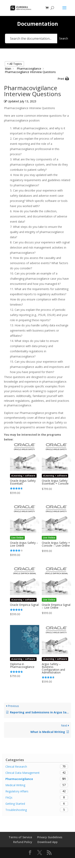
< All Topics (14, 64)
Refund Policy (22, 842)
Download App (47, 842)
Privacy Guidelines (49, 837)
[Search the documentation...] (31, 38)
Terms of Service (20, 837)
